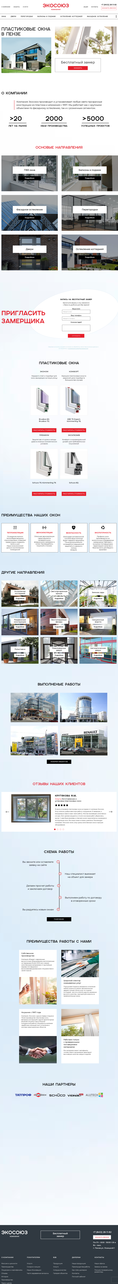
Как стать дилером (79, 1270)
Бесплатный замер (60, 1235)
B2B (54, 1257)
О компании (5, 7)
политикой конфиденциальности (78, 348)
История (4, 1277)
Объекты (16, 7)
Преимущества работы (81, 1267)
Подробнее (29, 178)
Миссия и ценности (9, 1263)
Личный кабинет (78, 1277)
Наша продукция (79, 1263)
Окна (3, 16)
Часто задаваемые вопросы (38, 1273)
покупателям (33, 1257)
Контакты (94, 7)
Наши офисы (99, 1263)
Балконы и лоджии (46, 16)
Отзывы (4, 1273)
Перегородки (27, 16)
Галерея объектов (60, 1273)
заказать (78, 68)
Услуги (25, 7)
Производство (7, 1280)
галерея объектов (59, 762)
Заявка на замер (100, 1267)
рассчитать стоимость (44, 430)
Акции (86, 7)
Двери (13, 16)
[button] (55, 829)
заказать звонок (109, 8)
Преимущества (7, 1267)
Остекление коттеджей (71, 16)
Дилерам (76, 1257)
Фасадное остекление (97, 16)
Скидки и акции (33, 1267)
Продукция (58, 1263)
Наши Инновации (34, 1270)
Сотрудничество (59, 1270)
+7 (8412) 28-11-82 (109, 5)
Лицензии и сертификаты (11, 1270)
